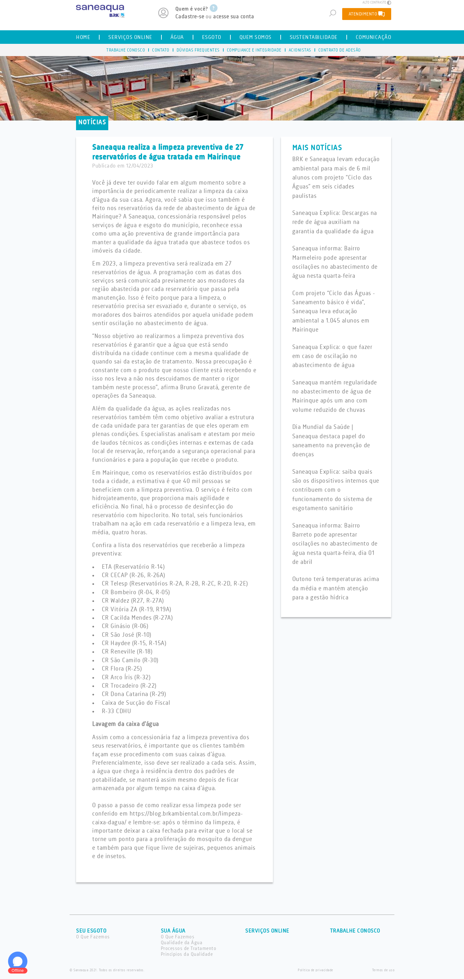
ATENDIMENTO (367, 13)
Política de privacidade (315, 970)
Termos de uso (383, 970)
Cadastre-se (189, 17)
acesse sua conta (233, 17)
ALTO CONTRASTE (376, 2)
